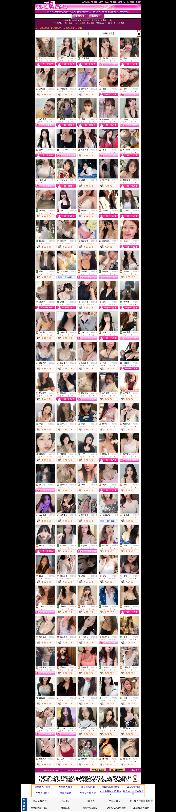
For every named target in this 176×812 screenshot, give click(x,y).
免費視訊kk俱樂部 (111, 787)
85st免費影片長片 (40, 807)
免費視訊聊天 (42, 793)
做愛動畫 (65, 807)
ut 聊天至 (90, 801)
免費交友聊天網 (88, 793)
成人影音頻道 (133, 787)
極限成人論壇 (65, 787)
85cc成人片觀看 (42, 787)
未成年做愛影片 (90, 807)
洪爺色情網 (65, 793)
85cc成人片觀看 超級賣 (141, 801)
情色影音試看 (63, 770)
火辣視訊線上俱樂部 (116, 807)
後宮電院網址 (88, 787)
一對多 (73, 150)
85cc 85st (65, 801)
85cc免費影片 (39, 801)
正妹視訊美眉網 (141, 807)
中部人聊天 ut (116, 801)
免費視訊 (51, 58)
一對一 (94, 58)
